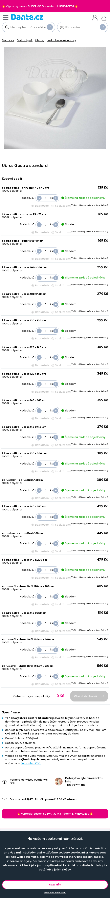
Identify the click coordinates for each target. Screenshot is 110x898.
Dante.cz (8, 40)
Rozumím (55, 884)
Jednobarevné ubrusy (61, 40)
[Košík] (103, 18)
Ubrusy (39, 40)
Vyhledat (49, 27)
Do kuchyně (24, 40)
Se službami (61, 205)
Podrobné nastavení (55, 892)
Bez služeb (40, 205)
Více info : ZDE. (31, 763)
